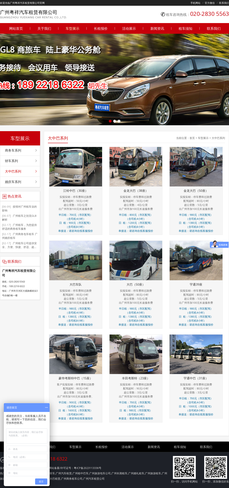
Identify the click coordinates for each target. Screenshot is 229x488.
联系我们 (224, 3)
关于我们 (44, 28)
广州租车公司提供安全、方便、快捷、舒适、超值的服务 (19, 247)
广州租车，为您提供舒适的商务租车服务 (19, 226)
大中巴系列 (218, 138)
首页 (192, 138)
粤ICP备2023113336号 (87, 468)
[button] (110, 121)
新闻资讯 (157, 28)
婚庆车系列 (13, 182)
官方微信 (210, 3)
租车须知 (185, 28)
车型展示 (72, 28)
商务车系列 (13, 150)
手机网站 (195, 3)
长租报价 (101, 28)
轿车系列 (11, 161)
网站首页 (16, 28)
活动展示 (129, 28)
